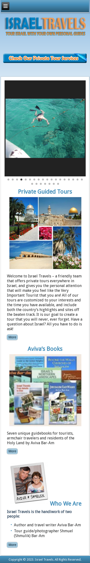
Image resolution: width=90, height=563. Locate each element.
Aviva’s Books (45, 349)
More (12, 337)
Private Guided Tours (45, 191)
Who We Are (65, 503)
